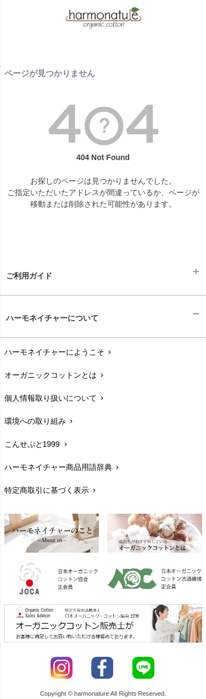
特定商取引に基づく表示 (51, 490)
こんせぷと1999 (36, 444)
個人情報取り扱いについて (55, 398)
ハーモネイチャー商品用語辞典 (62, 467)
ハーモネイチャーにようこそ (59, 352)
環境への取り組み (39, 421)
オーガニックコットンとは (55, 375)
